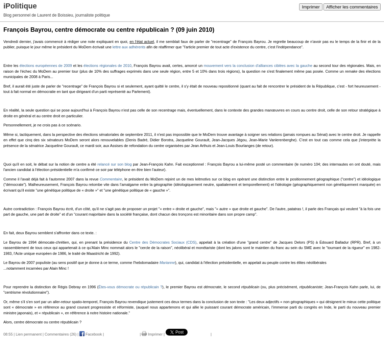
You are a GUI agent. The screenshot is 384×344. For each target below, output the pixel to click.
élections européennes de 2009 (46, 66)
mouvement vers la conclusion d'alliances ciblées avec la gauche (258, 66)
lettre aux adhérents (129, 47)
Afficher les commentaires (352, 6)
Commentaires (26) (60, 334)
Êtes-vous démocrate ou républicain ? (130, 287)
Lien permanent (29, 334)
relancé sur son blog (114, 164)
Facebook (90, 334)
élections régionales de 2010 (107, 66)
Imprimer (311, 6)
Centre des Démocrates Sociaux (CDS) (162, 242)
